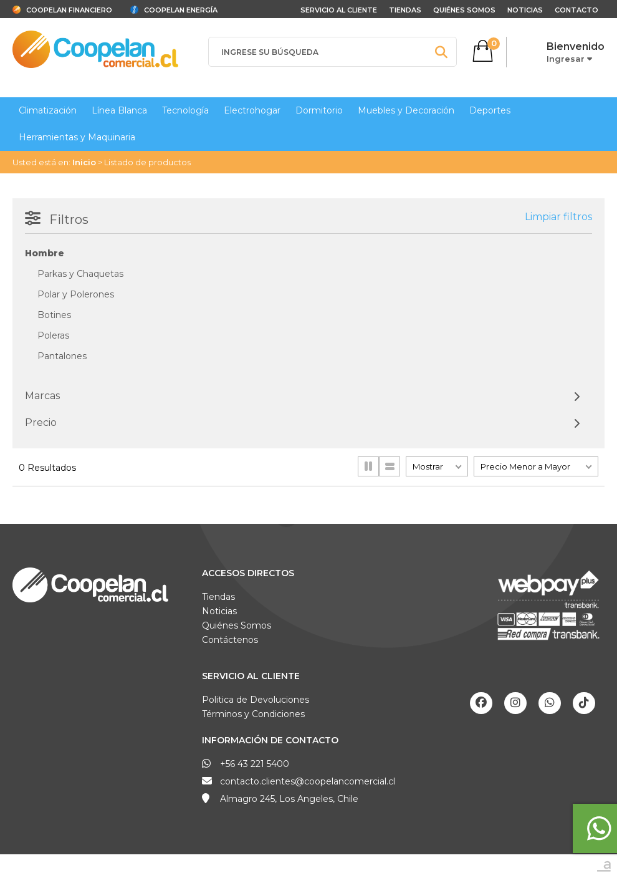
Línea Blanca (119, 110)
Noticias (525, 10)
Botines (54, 315)
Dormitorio (319, 110)
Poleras (53, 335)
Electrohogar (252, 110)
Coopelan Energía (181, 10)
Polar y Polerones (75, 294)
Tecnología (185, 110)
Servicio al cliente (338, 10)
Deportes (489, 110)
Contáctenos (230, 639)
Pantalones (62, 356)
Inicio (84, 162)
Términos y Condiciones (253, 714)
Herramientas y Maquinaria (77, 137)
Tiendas (405, 10)
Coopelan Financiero (69, 10)
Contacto (576, 10)
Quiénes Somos (464, 10)
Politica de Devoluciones (255, 699)
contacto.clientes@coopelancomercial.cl (307, 781)
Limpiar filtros (558, 217)
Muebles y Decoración (406, 110)
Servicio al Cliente (251, 676)
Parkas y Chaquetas (80, 273)
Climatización (48, 110)
